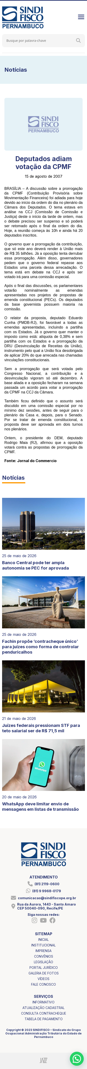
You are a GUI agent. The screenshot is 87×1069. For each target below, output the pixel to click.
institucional (43, 945)
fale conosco (43, 984)
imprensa (43, 951)
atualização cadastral (43, 1008)
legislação (43, 962)
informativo (43, 1002)
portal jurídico (43, 968)
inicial (43, 940)
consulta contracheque (43, 1013)
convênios (43, 956)
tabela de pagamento (44, 1019)
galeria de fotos (44, 973)
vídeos (43, 979)
